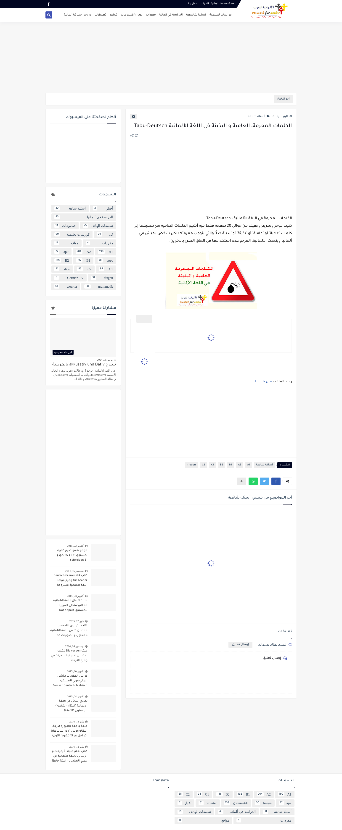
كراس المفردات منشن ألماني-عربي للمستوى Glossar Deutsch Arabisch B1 (70, 681)
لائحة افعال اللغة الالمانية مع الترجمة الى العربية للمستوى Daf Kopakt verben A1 (70, 606)
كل (105, 234)
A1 (248, 465)
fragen (191, 465)
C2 (203, 465)
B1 (230, 465)
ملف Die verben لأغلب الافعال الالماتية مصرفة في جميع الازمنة (69, 655)
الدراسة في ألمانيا (171, 15)
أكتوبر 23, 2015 (75, 596)
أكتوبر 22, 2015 (75, 545)
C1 (212, 465)
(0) (134, 136)
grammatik (98, 286)
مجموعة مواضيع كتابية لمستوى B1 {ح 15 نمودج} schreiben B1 (71, 555)
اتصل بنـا (193, 3)
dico (62, 269)
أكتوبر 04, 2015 (75, 696)
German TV (68, 278)
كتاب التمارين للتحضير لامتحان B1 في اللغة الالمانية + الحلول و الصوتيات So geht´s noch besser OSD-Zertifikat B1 (68, 631)
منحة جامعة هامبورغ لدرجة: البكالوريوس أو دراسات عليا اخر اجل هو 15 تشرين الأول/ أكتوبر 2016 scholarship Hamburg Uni (69, 731)
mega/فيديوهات (132, 15)
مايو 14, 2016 (76, 721)
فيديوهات (65, 226)
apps (105, 260)
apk (61, 252)
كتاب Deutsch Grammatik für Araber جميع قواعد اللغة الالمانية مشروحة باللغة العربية (70, 581)
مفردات (151, 15)
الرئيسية (284, 116)
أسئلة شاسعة (196, 15)
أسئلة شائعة (259, 116)
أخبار (103, 208)
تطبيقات (100, 15)
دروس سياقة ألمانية (77, 15)
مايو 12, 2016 (76, 746)
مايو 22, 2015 (76, 621)
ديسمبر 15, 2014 (74, 571)
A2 (239, 465)
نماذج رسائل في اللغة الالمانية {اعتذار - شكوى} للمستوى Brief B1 (71, 706)
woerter (65, 286)
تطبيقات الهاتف (98, 226)
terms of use (227, 3)
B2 (221, 465)
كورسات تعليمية (220, 15)
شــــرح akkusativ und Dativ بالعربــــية (84, 365)
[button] (276, 481)
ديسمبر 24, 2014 (74, 646)
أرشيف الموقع (209, 3)
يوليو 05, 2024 (105, 359)
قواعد (113, 15)
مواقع (66, 243)
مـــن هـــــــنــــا (263, 382)
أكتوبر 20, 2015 (75, 671)
